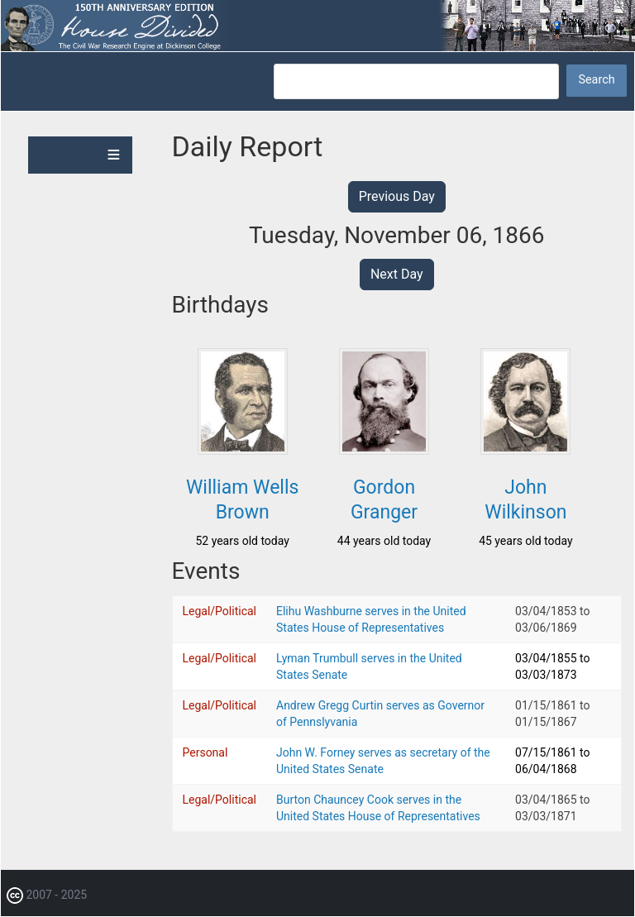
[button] (243, 449)
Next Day (396, 274)
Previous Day (397, 196)
